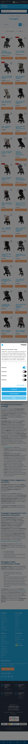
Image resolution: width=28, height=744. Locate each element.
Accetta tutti (14, 389)
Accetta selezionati (14, 393)
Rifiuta (14, 397)
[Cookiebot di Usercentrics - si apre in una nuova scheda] (20, 345)
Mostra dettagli (20, 385)
